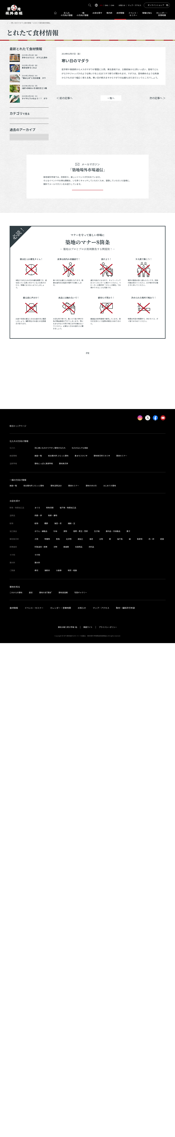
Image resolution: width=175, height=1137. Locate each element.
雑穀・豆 (71, 1017)
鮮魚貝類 (50, 1001)
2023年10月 (18, 430)
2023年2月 (18, 503)
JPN (101, 5)
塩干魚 (120, 1033)
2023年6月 (18, 466)
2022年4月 (18, 585)
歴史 (31, 1086)
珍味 (55, 1025)
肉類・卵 (17, 149)
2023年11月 (18, 420)
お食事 (59, 1064)
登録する (87, 680)
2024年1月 (18, 411)
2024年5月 (18, 375)
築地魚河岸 (63, 957)
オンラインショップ (156, 5)
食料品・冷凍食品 (113, 1025)
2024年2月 (18, 402)
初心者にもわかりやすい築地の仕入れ (50, 941)
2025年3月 (18, 283)
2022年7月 (18, 558)
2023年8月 (18, 448)
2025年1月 (18, 302)
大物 (36, 1033)
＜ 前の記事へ (64, 102)
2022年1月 (18, 613)
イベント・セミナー (34, 1101)
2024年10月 (18, 329)
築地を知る (147, 12)
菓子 (128, 1025)
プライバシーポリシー (108, 1121)
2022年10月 (18, 530)
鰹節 (46, 1017)
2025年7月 (18, 256)
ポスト (143, 90)
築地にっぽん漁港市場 (44, 957)
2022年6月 (18, 567)
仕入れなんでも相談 (80, 941)
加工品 (15, 168)
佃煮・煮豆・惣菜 (80, 1025)
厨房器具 (17, 177)
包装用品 (78, 1040)
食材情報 (120, 12)
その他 (15, 195)
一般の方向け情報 (18, 973)
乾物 (14, 159)
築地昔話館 (63, 1086)
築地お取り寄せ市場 (66, 1121)
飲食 (162, 1033)
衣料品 (91, 1040)
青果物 (139, 1033)
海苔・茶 (58, 1017)
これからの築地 (16, 1086)
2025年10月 (18, 228)
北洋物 (68, 1033)
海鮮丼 (47, 1064)
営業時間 (162, 14)
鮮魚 (58, 1033)
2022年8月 (18, 549)
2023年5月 (18, 475)
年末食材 (17, 122)
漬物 (65, 1025)
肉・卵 (151, 1033)
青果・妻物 (18, 140)
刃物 (55, 1040)
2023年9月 (18, 439)
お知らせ (122, 5)
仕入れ (66, 14)
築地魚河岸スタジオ (102, 949)
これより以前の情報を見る (26, 622)
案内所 (109, 12)
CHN (112, 5)
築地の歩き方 (91, 979)
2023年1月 (18, 512)
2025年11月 (18, 219)
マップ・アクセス (134, 5)
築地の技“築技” (45, 1086)
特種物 (47, 1033)
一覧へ (110, 102)
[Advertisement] (88, 870)
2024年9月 (18, 338)
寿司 (36, 1064)
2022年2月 (18, 603)
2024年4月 (18, 384)
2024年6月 (18, 366)
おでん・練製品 (41, 1025)
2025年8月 (18, 247)
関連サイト (88, 1121)
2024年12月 (18, 311)
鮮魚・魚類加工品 (21, 131)
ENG (106, 5)
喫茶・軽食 (72, 1064)
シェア (128, 90)
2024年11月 (18, 320)
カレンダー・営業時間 (60, 1101)
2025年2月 (18, 292)
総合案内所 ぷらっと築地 (58, 949)
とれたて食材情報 (20, 23)
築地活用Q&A (56, 979)
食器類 (66, 1040)
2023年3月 (18, 494)
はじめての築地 (109, 979)
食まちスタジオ (81, 949)
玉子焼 (97, 1025)
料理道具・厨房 (41, 1040)
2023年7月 (18, 457)
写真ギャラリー (80, 1086)
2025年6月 (18, 265)
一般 (82, 14)
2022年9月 (18, 539)
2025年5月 (18, 274)
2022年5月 (18, 576)
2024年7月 (18, 356)
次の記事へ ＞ (157, 102)
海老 (91, 1033)
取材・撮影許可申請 (125, 1101)
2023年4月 (18, 484)
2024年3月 (18, 393)
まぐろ (37, 1001)
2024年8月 (18, 347)
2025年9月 (18, 238)
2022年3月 (18, 594)
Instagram (158, 90)
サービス (17, 186)
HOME (8, 23)
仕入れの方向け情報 (19, 935)
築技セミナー (121, 949)
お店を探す (97, 12)
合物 (101, 1033)
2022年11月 (18, 521)
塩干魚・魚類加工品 (68, 1001)
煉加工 (80, 1033)
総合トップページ (18, 919)
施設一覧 (38, 949)
